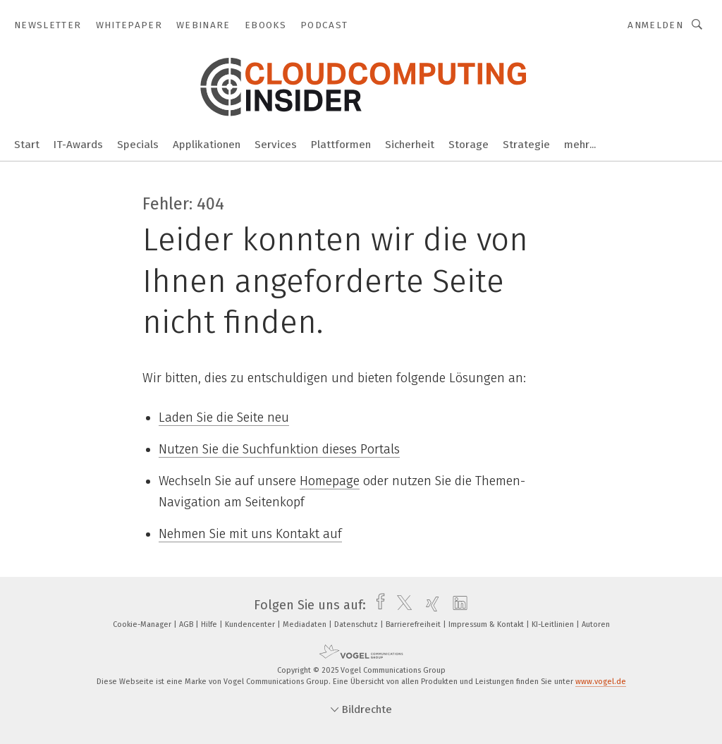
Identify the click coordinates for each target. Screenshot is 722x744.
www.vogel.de (600, 681)
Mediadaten (306, 624)
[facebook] (376, 605)
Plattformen (341, 144)
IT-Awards (78, 144)
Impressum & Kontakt (487, 624)
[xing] (429, 605)
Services (276, 144)
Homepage (330, 481)
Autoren (596, 624)
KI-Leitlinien (554, 624)
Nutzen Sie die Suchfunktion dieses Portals (279, 449)
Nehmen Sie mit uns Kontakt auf (250, 534)
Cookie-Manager (143, 624)
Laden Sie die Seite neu (224, 417)
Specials (138, 144)
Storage (468, 144)
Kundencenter (251, 624)
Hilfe (210, 624)
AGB (187, 624)
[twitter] (401, 605)
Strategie (526, 144)
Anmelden (655, 25)
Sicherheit (409, 144)
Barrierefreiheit (414, 624)
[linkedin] (456, 605)
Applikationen (206, 144)
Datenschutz (357, 624)
